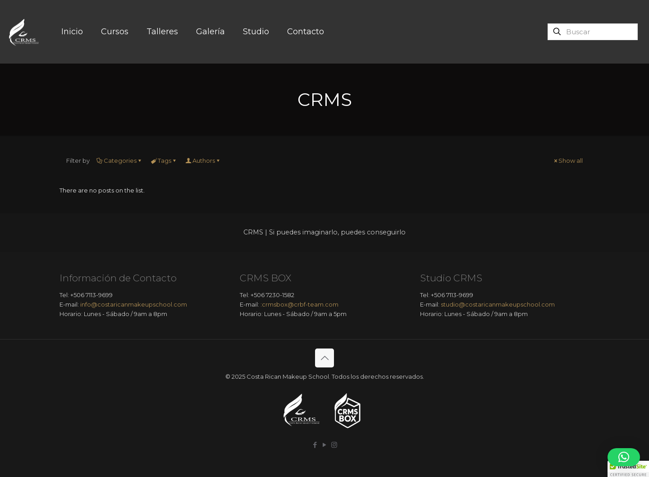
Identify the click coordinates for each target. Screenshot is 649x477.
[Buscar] (593, 31)
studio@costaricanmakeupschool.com (498, 304)
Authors (203, 160)
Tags (164, 160)
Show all (568, 160)
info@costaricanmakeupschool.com (133, 304)
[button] (624, 457)
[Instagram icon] (334, 444)
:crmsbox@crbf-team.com (299, 304)
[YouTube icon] (324, 444)
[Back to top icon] (324, 358)
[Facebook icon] (315, 444)
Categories (119, 160)
